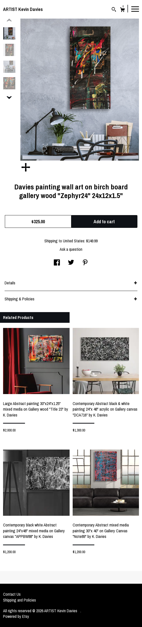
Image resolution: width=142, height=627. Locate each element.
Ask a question (71, 249)
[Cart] (122, 10)
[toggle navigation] (135, 8)
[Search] (114, 10)
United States (73, 241)
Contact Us (12, 594)
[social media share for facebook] (57, 263)
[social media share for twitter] (71, 263)
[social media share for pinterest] (85, 263)
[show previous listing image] (9, 20)
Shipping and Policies (19, 600)
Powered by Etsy (16, 616)
